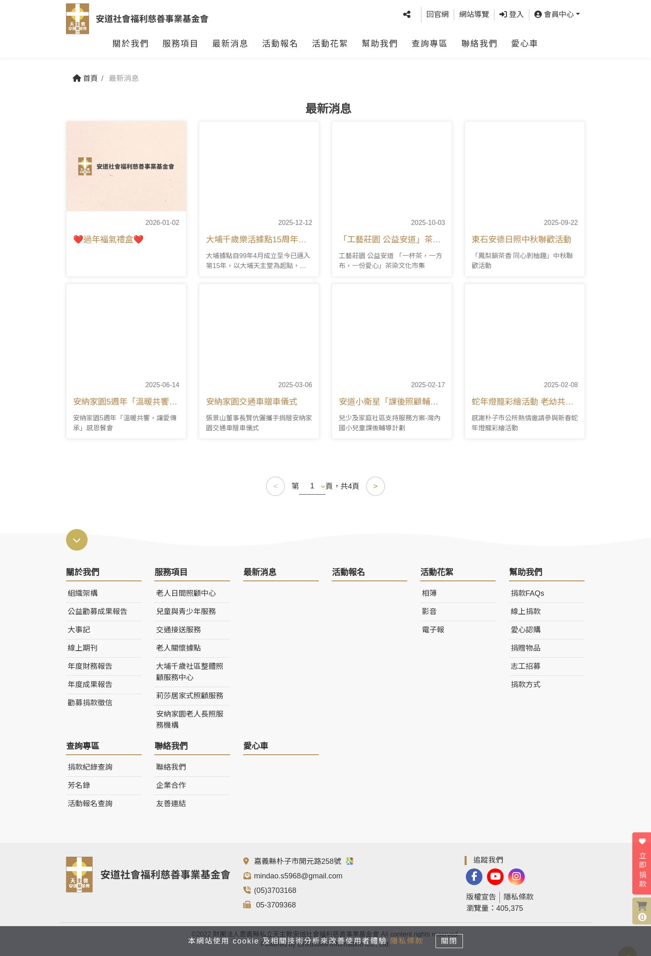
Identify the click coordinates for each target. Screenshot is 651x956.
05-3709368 (275, 905)
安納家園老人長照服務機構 (189, 719)
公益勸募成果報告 (97, 611)
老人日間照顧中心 (186, 593)
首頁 (85, 78)
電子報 (433, 630)
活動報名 (280, 47)
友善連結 (171, 804)
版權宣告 (481, 897)
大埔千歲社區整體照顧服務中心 (189, 672)
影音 (429, 611)
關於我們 (131, 47)
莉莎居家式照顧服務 (189, 696)
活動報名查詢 (90, 804)
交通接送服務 (178, 630)
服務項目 (180, 47)
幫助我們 (380, 47)
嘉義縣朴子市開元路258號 (304, 861)
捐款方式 (526, 684)
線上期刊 (83, 648)
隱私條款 (519, 897)
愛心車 (524, 47)
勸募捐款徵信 (90, 703)
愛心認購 (526, 630)
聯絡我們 (479, 47)
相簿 (429, 593)
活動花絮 (330, 47)
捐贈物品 (526, 648)
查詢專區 (429, 47)
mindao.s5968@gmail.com (298, 876)
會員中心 (554, 16)
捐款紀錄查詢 (90, 767)
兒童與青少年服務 (186, 611)
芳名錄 (79, 785)
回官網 (437, 16)
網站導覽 (474, 16)
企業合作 (171, 785)
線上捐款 (526, 611)
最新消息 (230, 47)
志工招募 (526, 666)
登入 (511, 16)
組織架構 (83, 593)
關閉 (452, 940)
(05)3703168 (275, 890)
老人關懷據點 (178, 648)
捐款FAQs (527, 593)
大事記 (79, 630)
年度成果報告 (90, 684)
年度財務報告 (90, 666)
